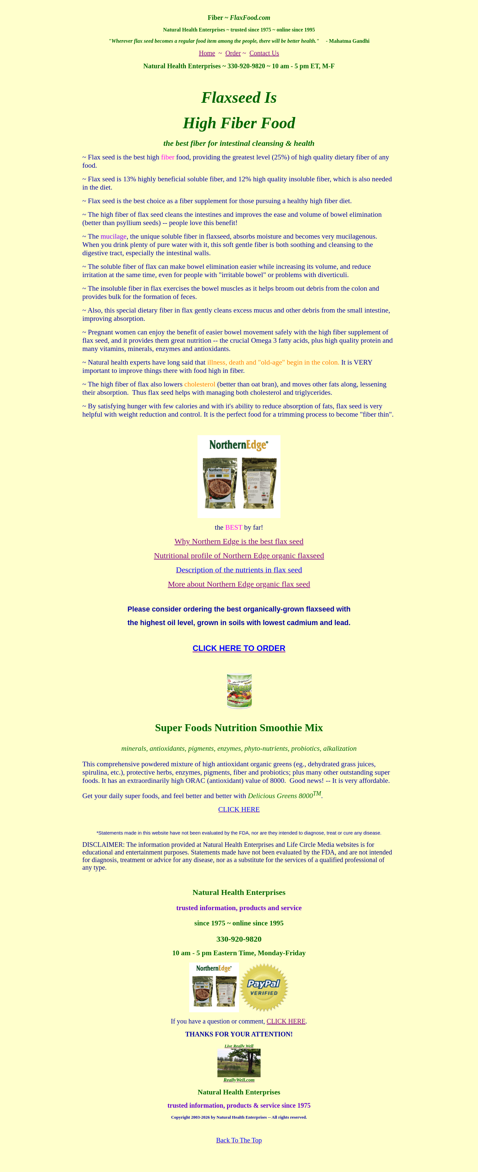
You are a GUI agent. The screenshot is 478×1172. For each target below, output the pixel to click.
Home (207, 53)
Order (233, 53)
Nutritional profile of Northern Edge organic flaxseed (239, 555)
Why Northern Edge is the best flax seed (239, 541)
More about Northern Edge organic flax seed (239, 584)
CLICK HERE (286, 1021)
